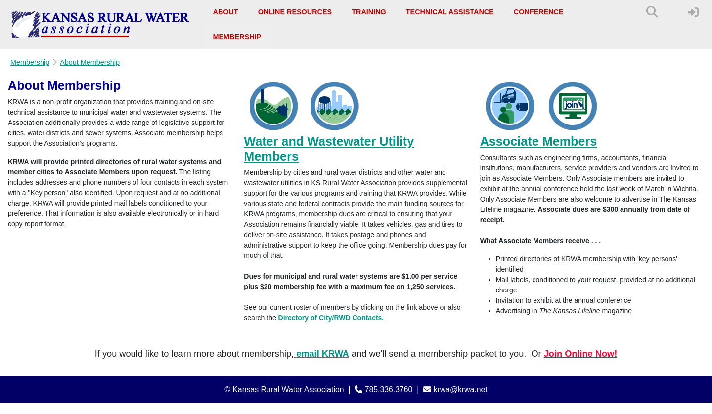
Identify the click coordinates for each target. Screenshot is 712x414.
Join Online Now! (581, 354)
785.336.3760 (389, 389)
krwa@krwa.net (461, 389)
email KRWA (322, 354)
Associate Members (538, 141)
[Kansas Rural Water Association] (100, 24)
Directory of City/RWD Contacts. (331, 318)
